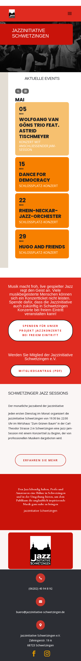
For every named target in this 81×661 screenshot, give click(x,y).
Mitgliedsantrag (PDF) (40, 371)
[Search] (18, 91)
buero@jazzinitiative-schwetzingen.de (40, 612)
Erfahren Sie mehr (40, 460)
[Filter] (25, 91)
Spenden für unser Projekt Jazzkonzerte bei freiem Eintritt (40, 330)
